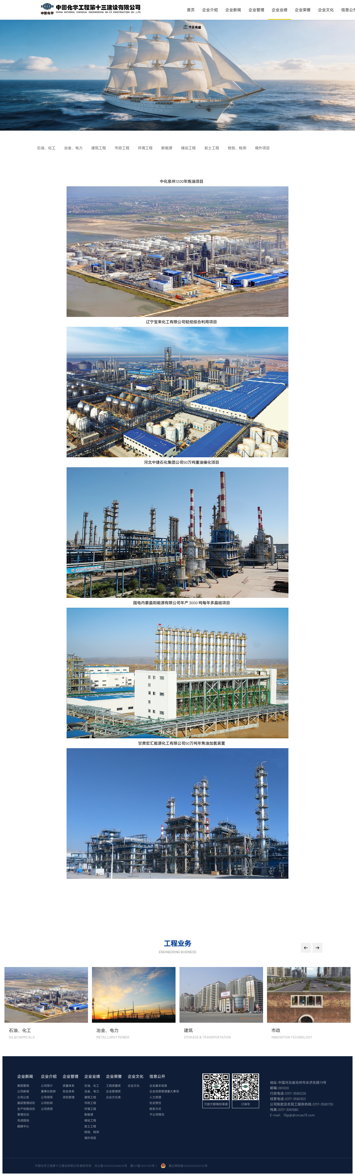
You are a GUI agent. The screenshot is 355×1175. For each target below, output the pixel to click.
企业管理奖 (113, 1092)
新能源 (88, 1115)
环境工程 (90, 1109)
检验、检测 (91, 1133)
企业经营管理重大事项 (164, 1092)
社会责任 (155, 1104)
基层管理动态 (26, 1104)
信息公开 (157, 1076)
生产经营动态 (26, 1109)
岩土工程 (90, 1127)
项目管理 (68, 1098)
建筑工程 (90, 1098)
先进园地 (23, 1121)
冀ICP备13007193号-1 (144, 1167)
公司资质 (47, 1109)
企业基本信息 (158, 1086)
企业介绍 (210, 9)
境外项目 (90, 1139)
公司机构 (47, 1104)
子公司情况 (156, 1115)
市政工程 (90, 1104)
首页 (191, 9)
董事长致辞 (48, 1092)
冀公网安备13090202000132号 (189, 1167)
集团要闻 (23, 1086)
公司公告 (23, 1098)
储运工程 (90, 1121)
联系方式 (155, 1109)
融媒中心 (23, 1127)
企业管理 (256, 9)
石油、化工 (91, 1086)
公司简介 (47, 1086)
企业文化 (326, 9)
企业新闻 (233, 9)
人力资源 (155, 1098)
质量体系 (68, 1086)
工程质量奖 (113, 1086)
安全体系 (68, 1092)
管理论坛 (23, 1115)
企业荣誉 (303, 9)
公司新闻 (23, 1092)
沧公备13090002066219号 (110, 1167)
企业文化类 (113, 1098)
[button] (306, 948)
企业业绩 (279, 9)
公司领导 (47, 1098)
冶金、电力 (91, 1092)
